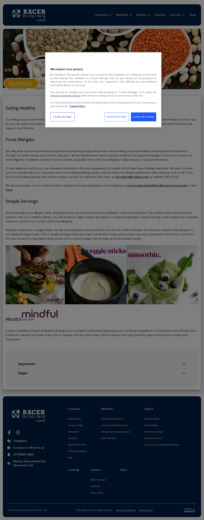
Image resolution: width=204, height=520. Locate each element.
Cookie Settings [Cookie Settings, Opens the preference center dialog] (62, 116)
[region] (103, 90)
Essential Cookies (117, 116)
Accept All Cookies (143, 116)
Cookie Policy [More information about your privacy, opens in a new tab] (77, 106)
